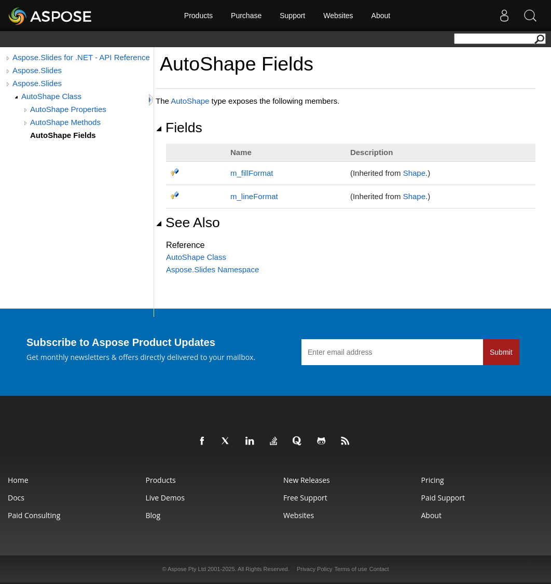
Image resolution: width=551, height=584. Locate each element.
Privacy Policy (314, 569)
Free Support (305, 498)
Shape (414, 173)
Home (18, 480)
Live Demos (165, 498)
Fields (179, 127)
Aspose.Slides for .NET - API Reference (81, 57)
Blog (153, 515)
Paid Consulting (34, 515)
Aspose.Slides (37, 70)
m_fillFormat (251, 173)
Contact (379, 569)
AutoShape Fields (63, 135)
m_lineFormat (254, 196)
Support (292, 15)
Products (198, 15)
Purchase (246, 15)
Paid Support (443, 498)
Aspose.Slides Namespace (212, 269)
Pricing (432, 480)
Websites (338, 15)
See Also (188, 222)
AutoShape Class (51, 96)
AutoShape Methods (65, 122)
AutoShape (190, 100)
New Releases (306, 480)
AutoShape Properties (68, 109)
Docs (16, 498)
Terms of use (351, 569)
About (381, 15)
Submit (501, 352)
